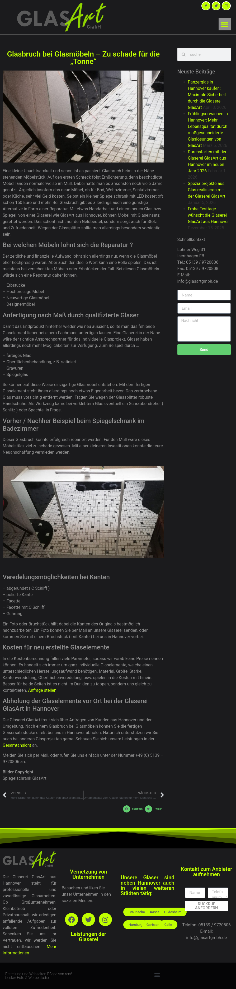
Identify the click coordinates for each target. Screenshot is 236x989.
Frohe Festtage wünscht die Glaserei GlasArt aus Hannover (208, 215)
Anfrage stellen (42, 690)
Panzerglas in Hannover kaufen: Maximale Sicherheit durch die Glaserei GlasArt (207, 95)
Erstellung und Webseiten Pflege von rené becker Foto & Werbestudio (38, 976)
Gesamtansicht (17, 745)
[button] (225, 24)
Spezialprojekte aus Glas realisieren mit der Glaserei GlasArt (206, 190)
